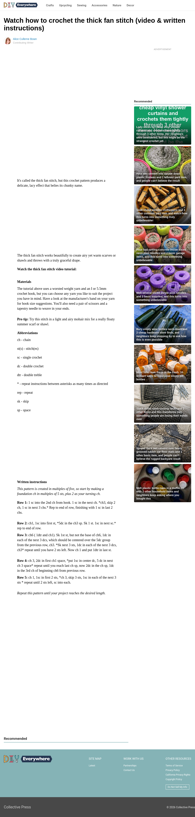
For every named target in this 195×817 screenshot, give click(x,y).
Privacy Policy (173, 770)
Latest (92, 765)
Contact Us (129, 770)
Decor (130, 5)
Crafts (50, 5)
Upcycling (65, 5)
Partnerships (129, 765)
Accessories (99, 5)
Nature (117, 5)
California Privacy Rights (178, 774)
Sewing (81, 5)
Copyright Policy (174, 779)
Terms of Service (174, 765)
